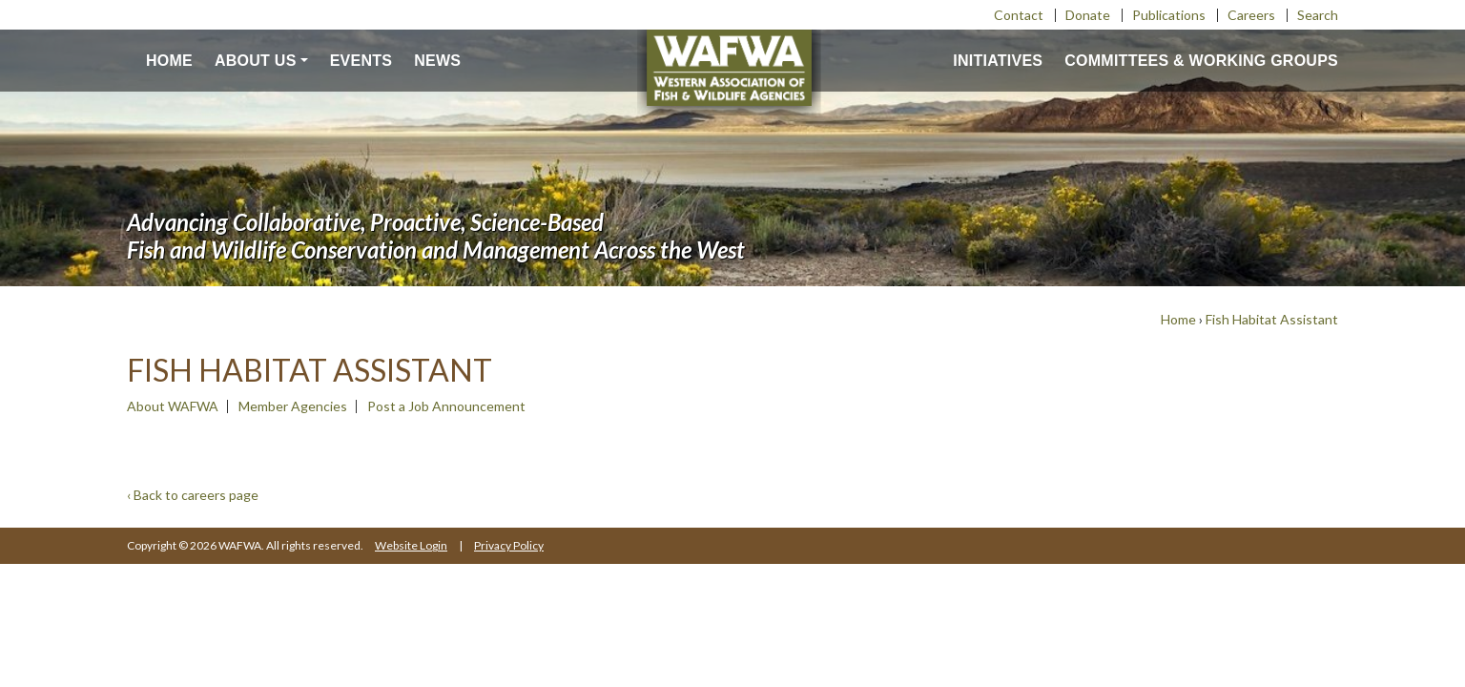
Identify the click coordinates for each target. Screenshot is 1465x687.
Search (1317, 15)
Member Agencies (292, 406)
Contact (1018, 15)
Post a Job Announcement (446, 406)
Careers (1251, 15)
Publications (1169, 15)
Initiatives (997, 60)
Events (361, 60)
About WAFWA (172, 406)
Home (169, 60)
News (437, 60)
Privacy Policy (509, 545)
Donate (1087, 15)
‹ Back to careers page (192, 495)
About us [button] (256, 60)
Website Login (411, 545)
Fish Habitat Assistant (1272, 319)
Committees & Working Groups (1201, 60)
